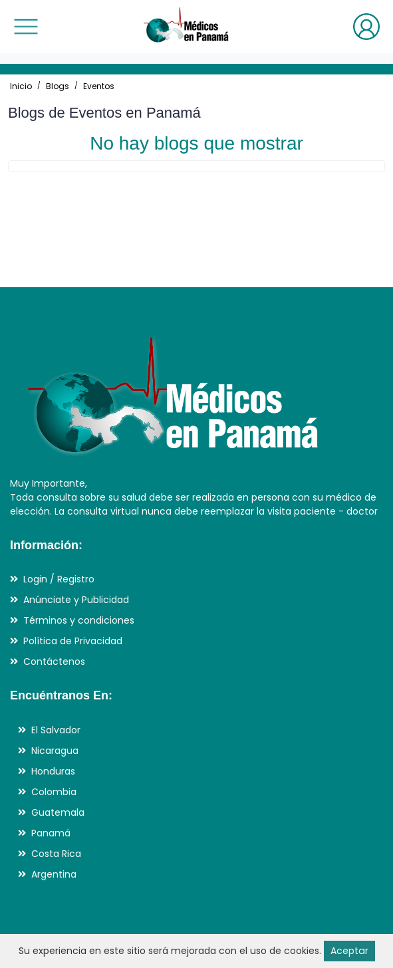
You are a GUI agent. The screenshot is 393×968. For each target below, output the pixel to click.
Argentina (53, 874)
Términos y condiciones (78, 620)
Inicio (21, 86)
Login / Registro (58, 579)
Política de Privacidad (72, 641)
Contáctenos (54, 661)
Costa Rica (56, 853)
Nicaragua (54, 750)
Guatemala (57, 812)
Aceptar (349, 950)
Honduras (53, 771)
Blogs (57, 86)
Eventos (98, 86)
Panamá (50, 833)
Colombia (53, 791)
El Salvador (55, 730)
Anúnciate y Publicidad (76, 599)
